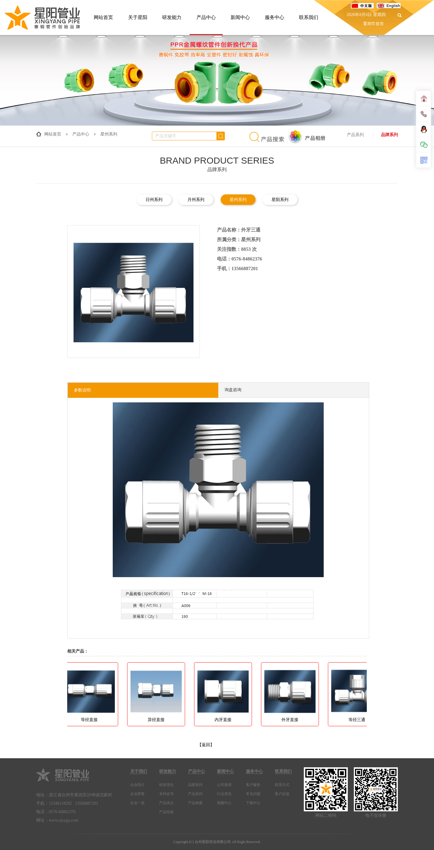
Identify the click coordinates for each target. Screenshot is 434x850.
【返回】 (205, 745)
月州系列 (195, 199)
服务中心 (274, 17)
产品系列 (355, 135)
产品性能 (166, 812)
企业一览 (137, 803)
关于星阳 (137, 17)
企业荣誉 (137, 794)
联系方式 (282, 785)
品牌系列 (389, 135)
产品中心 (206, 17)
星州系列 (108, 134)
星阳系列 (280, 199)
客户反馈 (282, 794)
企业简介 (137, 785)
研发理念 (166, 785)
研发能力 (171, 17)
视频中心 (224, 803)
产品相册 (195, 803)
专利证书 (166, 794)
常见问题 (253, 794)
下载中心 (253, 803)
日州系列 (154, 199)
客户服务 (253, 785)
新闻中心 (240, 17)
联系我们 (308, 17)
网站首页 (103, 17)
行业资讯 (224, 794)
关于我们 (138, 771)
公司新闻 (224, 785)
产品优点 (166, 803)
